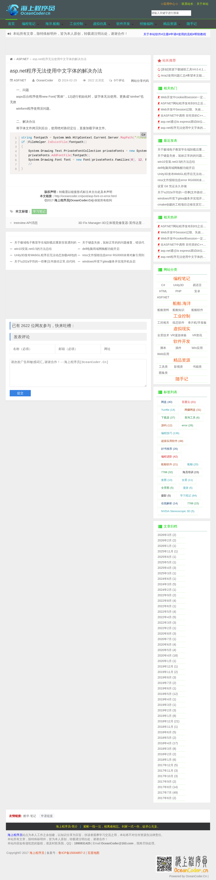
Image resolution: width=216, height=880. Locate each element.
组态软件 (178, 322)
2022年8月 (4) (167, 600)
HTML (163, 291)
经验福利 (146, 24)
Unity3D (178, 285)
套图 (166, 480)
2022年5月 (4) (167, 611)
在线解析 (169, 503)
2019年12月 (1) (168, 666)
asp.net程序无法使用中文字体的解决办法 (56, 71)
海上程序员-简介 (67, 826)
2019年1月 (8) (167, 715)
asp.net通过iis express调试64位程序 (184, 121)
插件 (178, 348)
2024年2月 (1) (167, 589)
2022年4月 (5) (167, 617)
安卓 (197, 291)
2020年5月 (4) (167, 650)
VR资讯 (197, 335)
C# (163, 285)
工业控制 (76, 24)
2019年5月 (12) (168, 694)
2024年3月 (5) (167, 584)
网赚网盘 (193, 409)
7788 (167, 472)
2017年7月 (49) (168, 792)
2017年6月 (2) (167, 798)
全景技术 (163, 335)
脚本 (163, 348)
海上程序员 (15, 835)
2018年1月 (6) (167, 759)
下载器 (168, 417)
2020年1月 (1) (167, 661)
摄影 (166, 495)
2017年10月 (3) (168, 776)
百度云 (189, 402)
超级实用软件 (172, 441)
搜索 (201, 13)
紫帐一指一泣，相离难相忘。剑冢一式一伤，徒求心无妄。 (121, 826)
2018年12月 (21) (169, 721)
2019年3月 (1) (167, 704)
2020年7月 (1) (167, 639)
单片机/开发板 (197, 322)
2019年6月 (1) (167, 688)
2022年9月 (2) (167, 595)
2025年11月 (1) (168, 551)
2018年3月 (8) (167, 748)
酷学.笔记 (29, 816)
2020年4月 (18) (168, 655)
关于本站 (202, 3)
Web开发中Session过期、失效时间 (184, 109)
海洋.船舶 (52, 24)
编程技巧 (170, 433)
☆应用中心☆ (169, 3)
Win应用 (197, 348)
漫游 (188, 487)
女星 (187, 480)
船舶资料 (163, 310)
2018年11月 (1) (168, 726)
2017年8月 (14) (168, 787)
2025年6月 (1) (167, 556)
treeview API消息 (26, 223)
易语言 (197, 285)
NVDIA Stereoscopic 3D (177, 511)
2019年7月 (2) (167, 683)
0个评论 (119, 80)
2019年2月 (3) (167, 710)
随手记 (192, 24)
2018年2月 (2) (167, 754)
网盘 (166, 402)
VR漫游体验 (178, 335)
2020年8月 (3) (167, 633)
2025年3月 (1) (167, 573)
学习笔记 (39, 211)
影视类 (178, 366)
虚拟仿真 (100, 24)
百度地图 (93, 852)
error (187, 425)
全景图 (167, 487)
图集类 (163, 372)
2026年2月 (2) (167, 540)
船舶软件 (197, 310)
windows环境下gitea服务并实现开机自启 (108, 261)
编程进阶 (169, 456)
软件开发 (123, 24)
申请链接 (47, 816)
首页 (11, 24)
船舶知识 (178, 310)
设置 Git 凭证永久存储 (172, 186)
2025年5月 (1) (167, 562)
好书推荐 (169, 448)
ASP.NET (22, 59)
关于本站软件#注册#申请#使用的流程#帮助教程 (174, 34)
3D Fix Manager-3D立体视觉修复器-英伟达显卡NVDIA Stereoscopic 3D (128, 223)
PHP (179, 291)
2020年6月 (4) (167, 644)
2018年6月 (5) (167, 732)
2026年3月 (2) (167, 535)
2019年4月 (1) (167, 699)
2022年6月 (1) (167, 606)
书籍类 (197, 366)
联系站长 (187, 3)
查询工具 (192, 417)
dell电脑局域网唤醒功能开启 (100, 248)
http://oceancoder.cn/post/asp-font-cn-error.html (86, 196)
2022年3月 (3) (167, 622)
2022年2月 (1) (167, 628)
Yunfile (168, 409)
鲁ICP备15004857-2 (71, 852)
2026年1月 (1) (167, 546)
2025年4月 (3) (167, 567)
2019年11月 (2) (168, 672)
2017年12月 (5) (168, 765)
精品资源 (170, 24)
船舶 (192, 464)
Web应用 (163, 354)
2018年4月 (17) (168, 743)
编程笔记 (28, 24)
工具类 (163, 366)
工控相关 (163, 322)
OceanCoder (44, 80)
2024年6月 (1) (167, 578)
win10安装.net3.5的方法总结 (33, 248)
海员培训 (190, 472)
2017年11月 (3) (168, 770)
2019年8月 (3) (167, 677)
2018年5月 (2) (167, 737)
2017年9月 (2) (167, 781)
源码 (166, 425)
